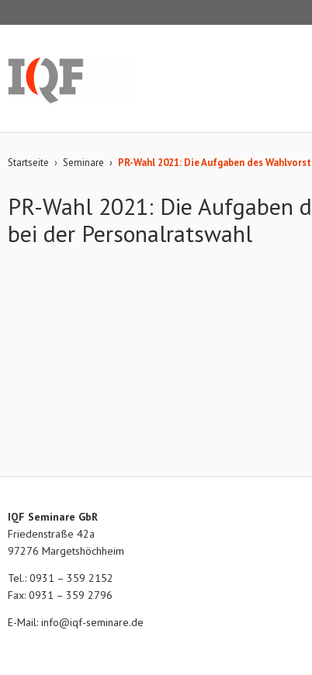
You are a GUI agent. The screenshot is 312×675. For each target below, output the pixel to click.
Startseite (28, 162)
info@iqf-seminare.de (92, 622)
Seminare (83, 162)
